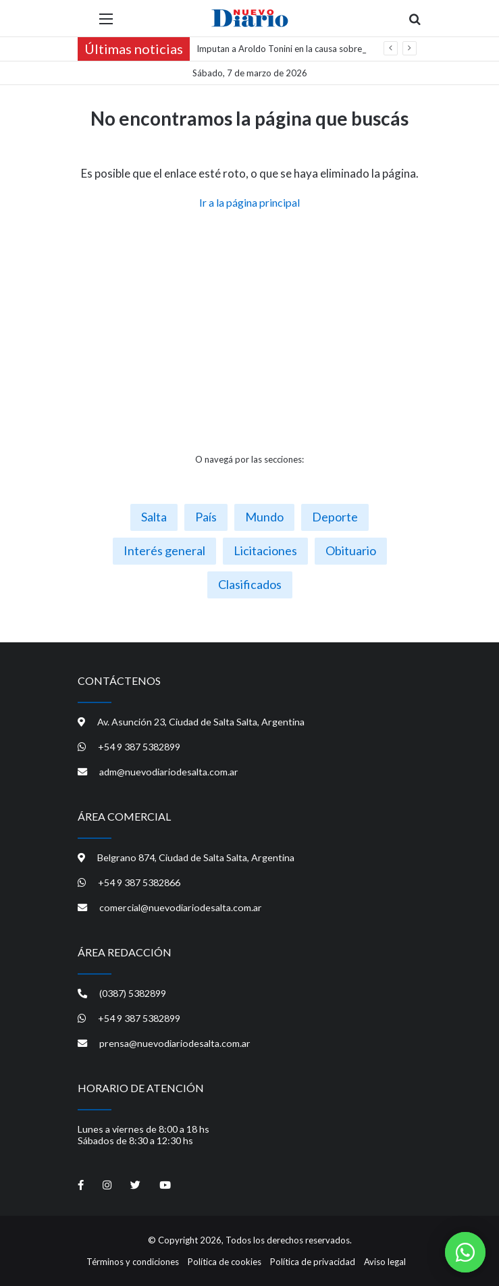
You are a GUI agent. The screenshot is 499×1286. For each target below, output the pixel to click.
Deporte (335, 516)
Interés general (164, 550)
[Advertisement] (250, 331)
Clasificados (250, 584)
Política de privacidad (312, 1261)
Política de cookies (224, 1261)
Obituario (350, 550)
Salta (154, 516)
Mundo (264, 516)
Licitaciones (265, 550)
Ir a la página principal (249, 202)
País (206, 516)
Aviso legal (385, 1261)
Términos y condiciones (132, 1261)
